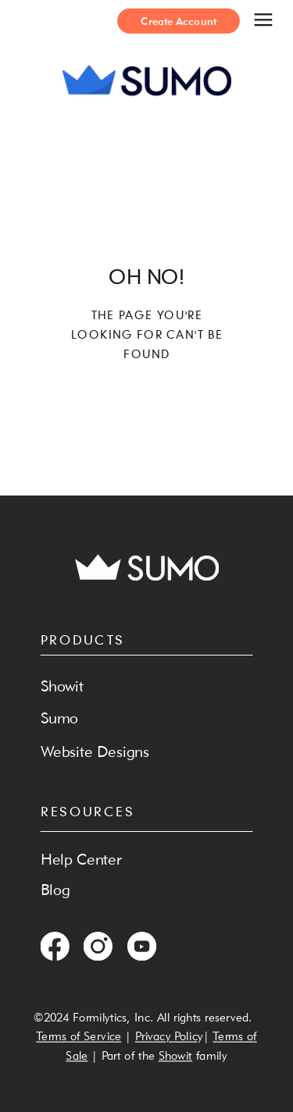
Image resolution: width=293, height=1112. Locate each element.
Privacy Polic (166, 1036)
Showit (175, 1054)
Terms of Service (78, 1036)
